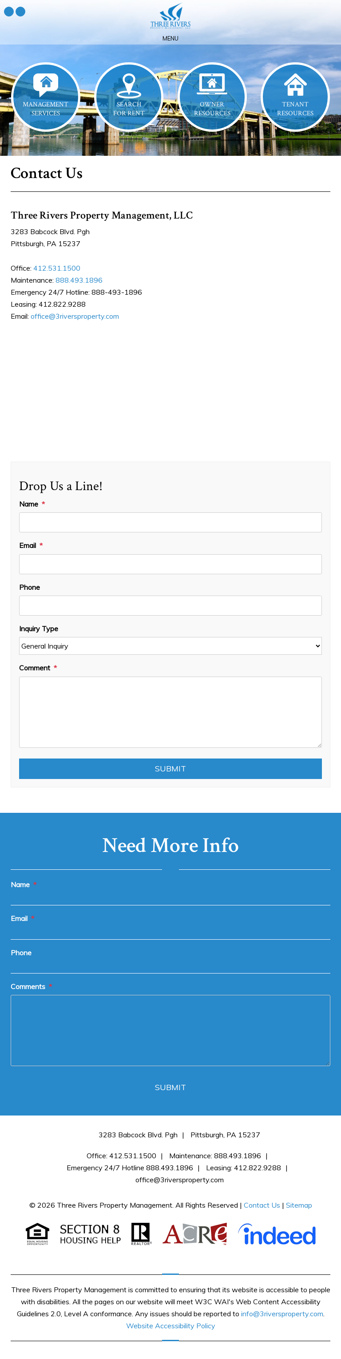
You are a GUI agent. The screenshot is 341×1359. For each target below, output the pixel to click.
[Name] (170, 522)
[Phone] (170, 606)
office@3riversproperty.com (75, 316)
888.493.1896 (79, 280)
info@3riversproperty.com (282, 1313)
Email (27, 545)
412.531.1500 (56, 268)
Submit (170, 768)
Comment (34, 667)
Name (28, 503)
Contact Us (262, 1205)
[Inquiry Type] (170, 646)
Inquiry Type (38, 628)
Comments (28, 986)
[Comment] (170, 712)
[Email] (170, 564)
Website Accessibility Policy (170, 1325)
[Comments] (170, 1030)
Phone (29, 587)
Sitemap (299, 1205)
